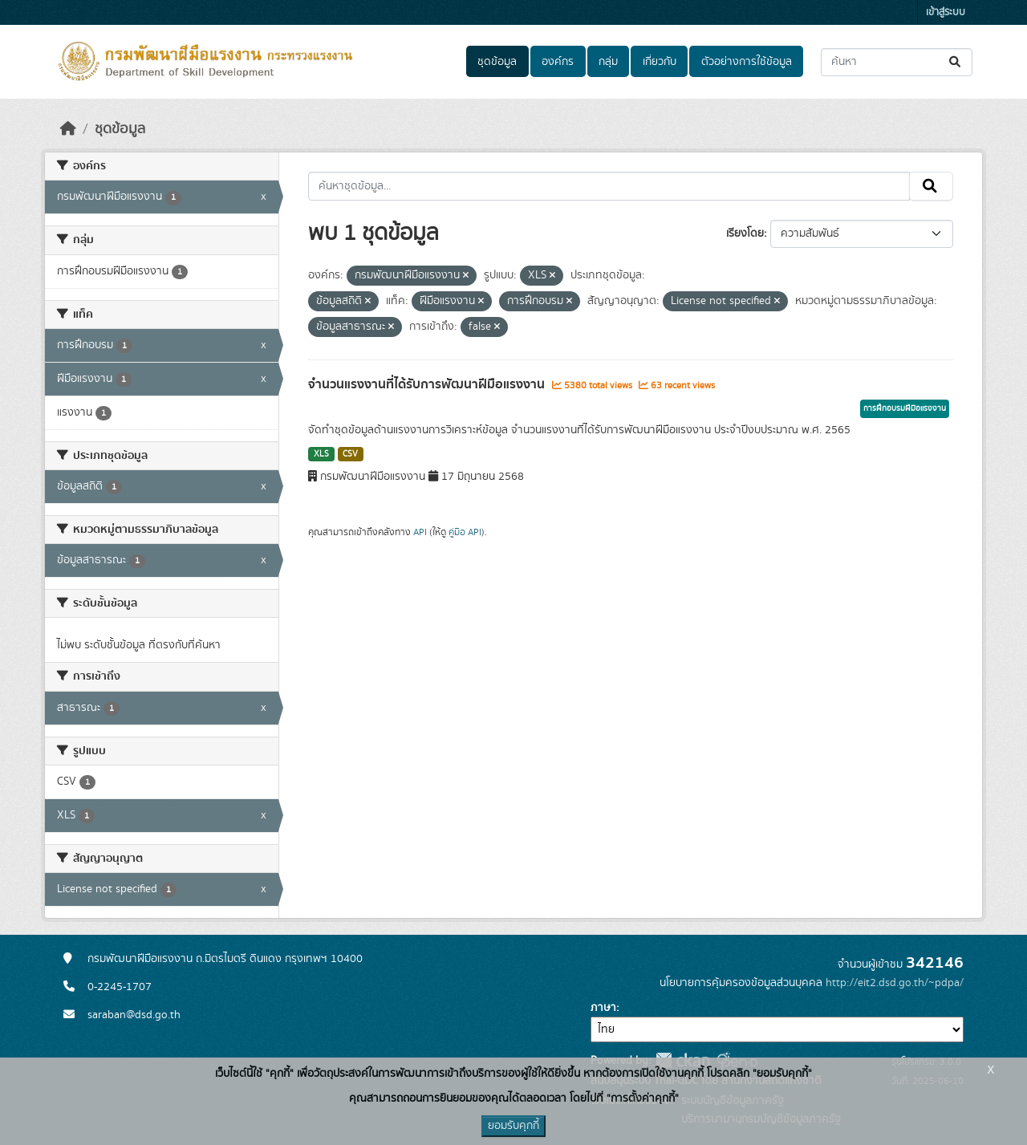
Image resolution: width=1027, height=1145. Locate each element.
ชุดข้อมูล (497, 62)
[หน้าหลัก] (68, 129)
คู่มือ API (465, 532)
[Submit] (956, 62)
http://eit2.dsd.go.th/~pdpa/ (895, 983)
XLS (321, 454)
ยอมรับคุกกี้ (513, 1126)
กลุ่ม (608, 62)
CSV (350, 454)
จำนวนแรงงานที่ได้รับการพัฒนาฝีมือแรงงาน (428, 384)
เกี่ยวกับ (659, 62)
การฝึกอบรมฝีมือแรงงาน (904, 408)
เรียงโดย (745, 233)
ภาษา (603, 1008)
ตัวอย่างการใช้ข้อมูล (746, 62)
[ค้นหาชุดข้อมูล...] (896, 62)
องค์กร (558, 62)
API (420, 532)
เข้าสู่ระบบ (945, 12)
